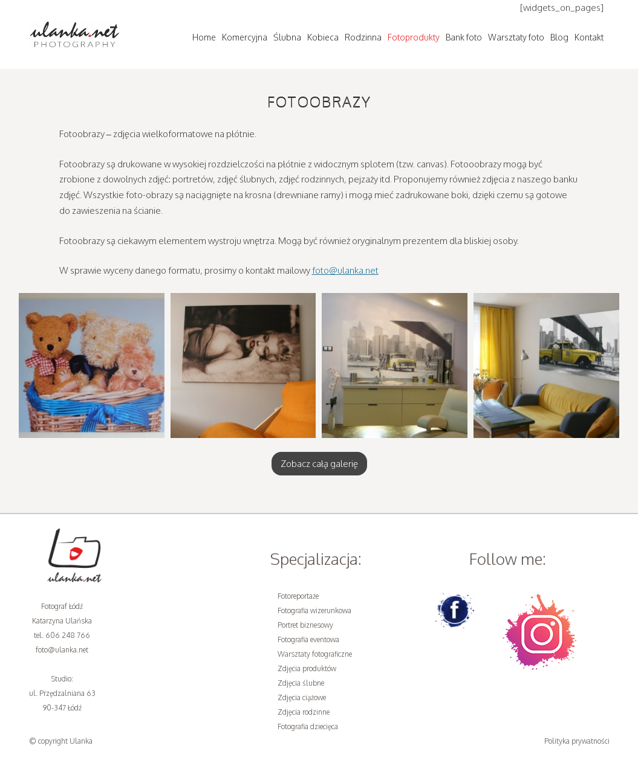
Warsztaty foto (516, 37)
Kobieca (323, 37)
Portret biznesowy (305, 624)
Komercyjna (244, 37)
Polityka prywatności (577, 740)
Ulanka (81, 740)
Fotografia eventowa (308, 639)
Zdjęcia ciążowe (302, 697)
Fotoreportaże (298, 595)
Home (204, 37)
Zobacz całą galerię (319, 463)
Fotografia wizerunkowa (314, 610)
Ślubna (287, 37)
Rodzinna (363, 37)
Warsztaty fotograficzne (315, 653)
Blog (559, 37)
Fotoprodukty (414, 37)
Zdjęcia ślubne (301, 682)
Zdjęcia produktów (307, 668)
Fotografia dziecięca (308, 726)
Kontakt (589, 37)
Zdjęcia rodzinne (304, 711)
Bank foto (464, 37)
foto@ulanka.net (345, 270)
